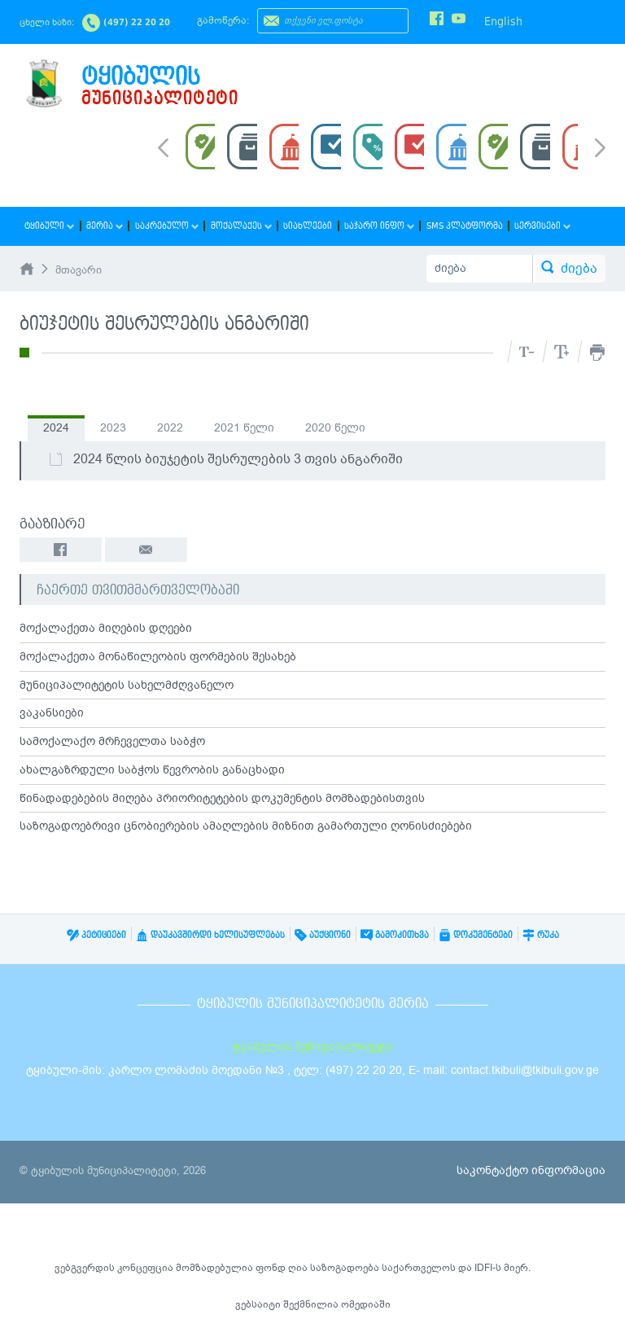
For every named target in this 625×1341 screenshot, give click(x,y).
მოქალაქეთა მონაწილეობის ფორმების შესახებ (158, 656)
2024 (56, 428)
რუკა (540, 935)
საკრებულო (165, 225)
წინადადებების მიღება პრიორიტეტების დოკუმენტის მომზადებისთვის (222, 799)
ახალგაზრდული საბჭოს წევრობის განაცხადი (152, 770)
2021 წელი (244, 428)
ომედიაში (366, 1304)
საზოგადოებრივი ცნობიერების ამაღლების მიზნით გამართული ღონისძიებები (246, 827)
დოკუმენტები (476, 935)
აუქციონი (323, 935)
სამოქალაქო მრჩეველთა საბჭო (112, 742)
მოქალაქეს (238, 225)
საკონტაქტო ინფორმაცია (531, 1170)
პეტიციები (96, 935)
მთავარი (78, 270)
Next (600, 149)
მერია (103, 225)
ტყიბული (49, 225)
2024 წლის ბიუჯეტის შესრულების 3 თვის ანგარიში (225, 459)
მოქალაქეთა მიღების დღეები (106, 628)
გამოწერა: (223, 20)
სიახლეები (305, 225)
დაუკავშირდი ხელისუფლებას (210, 935)
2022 (170, 428)
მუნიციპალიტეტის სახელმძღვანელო (127, 685)
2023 (113, 428)
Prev (163, 146)
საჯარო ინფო (376, 225)
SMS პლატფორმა (460, 225)
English (503, 21)
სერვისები (538, 225)
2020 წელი (335, 428)
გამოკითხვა (395, 935)
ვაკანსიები (52, 713)
